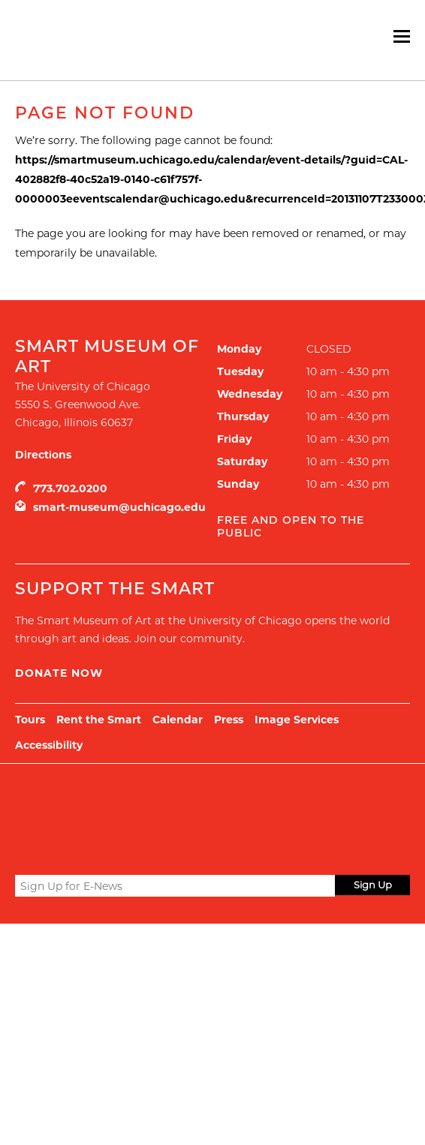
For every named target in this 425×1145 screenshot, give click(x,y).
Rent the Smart (98, 719)
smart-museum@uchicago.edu (119, 507)
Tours (30, 719)
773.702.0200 (70, 488)
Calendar (177, 719)
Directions (43, 454)
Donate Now (59, 673)
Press (228, 719)
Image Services (297, 719)
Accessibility (49, 745)
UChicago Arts (159, 801)
